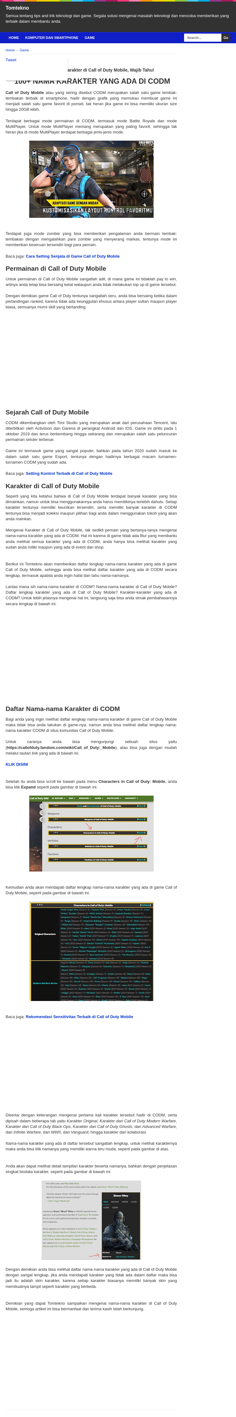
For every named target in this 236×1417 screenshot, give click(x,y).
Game (90, 38)
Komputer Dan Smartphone (51, 38)
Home (14, 38)
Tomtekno (17, 8)
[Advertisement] (91, 353)
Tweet (11, 60)
